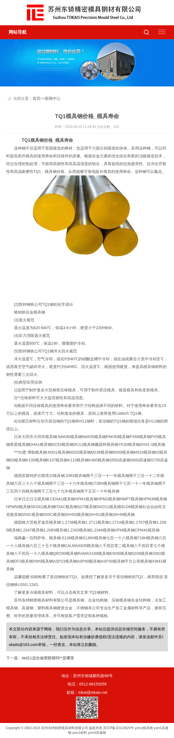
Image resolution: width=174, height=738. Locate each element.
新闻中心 (53, 98)
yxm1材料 (79, 733)
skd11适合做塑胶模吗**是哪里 (48, 658)
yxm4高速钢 (97, 733)
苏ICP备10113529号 (118, 728)
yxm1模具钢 (144, 728)
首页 (36, 98)
